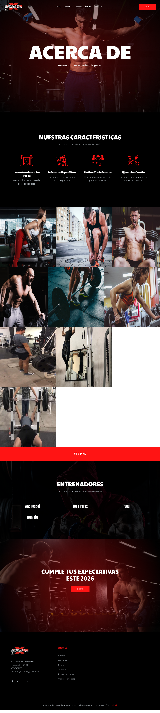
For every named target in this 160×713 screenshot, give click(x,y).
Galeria (61, 668)
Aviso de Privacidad (66, 682)
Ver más (80, 455)
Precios (61, 658)
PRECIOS (79, 7)
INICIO (58, 7)
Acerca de (62, 663)
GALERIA (88, 7)
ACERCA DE (68, 7)
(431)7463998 (16, 671)
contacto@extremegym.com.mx (25, 674)
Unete (147, 6)
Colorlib (114, 708)
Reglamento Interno (67, 677)
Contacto (98, 7)
